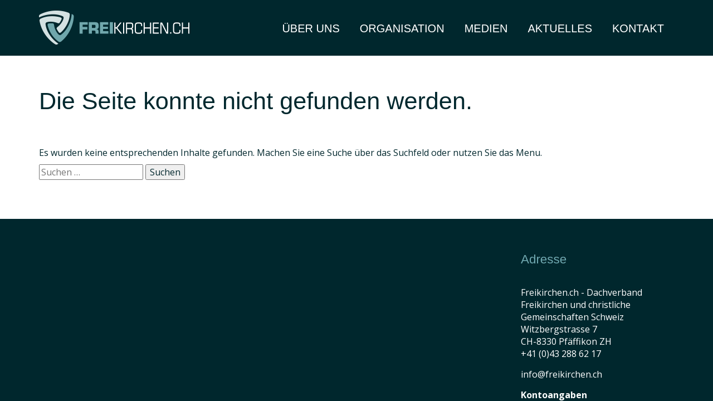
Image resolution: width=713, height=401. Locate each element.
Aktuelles (560, 28)
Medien (486, 28)
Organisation (402, 28)
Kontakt (638, 28)
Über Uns (310, 28)
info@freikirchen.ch (561, 374)
